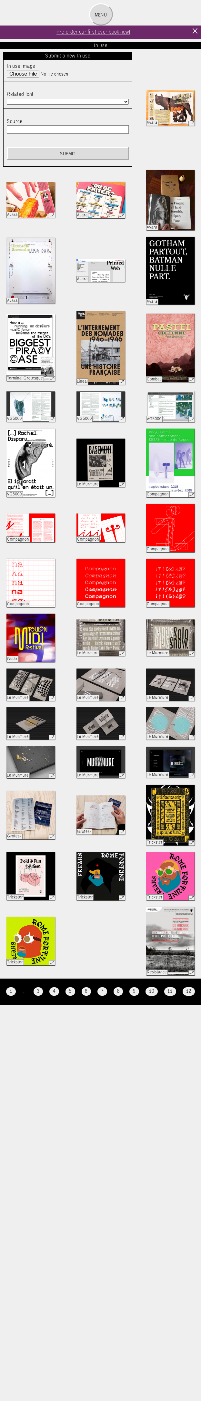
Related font (20, 94)
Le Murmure (88, 484)
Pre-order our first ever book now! (93, 32)
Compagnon (158, 494)
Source (15, 121)
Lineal (82, 381)
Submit (67, 154)
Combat (154, 379)
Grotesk (14, 836)
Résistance (157, 972)
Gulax (12, 659)
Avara (152, 123)
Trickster (155, 842)
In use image (21, 66)
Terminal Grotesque (25, 378)
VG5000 (14, 419)
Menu (101, 15)
